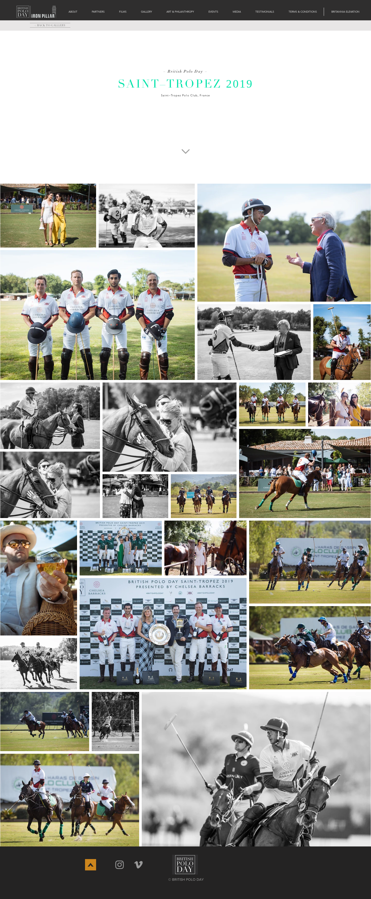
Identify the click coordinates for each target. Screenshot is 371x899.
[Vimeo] (138, 864)
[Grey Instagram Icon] (119, 864)
